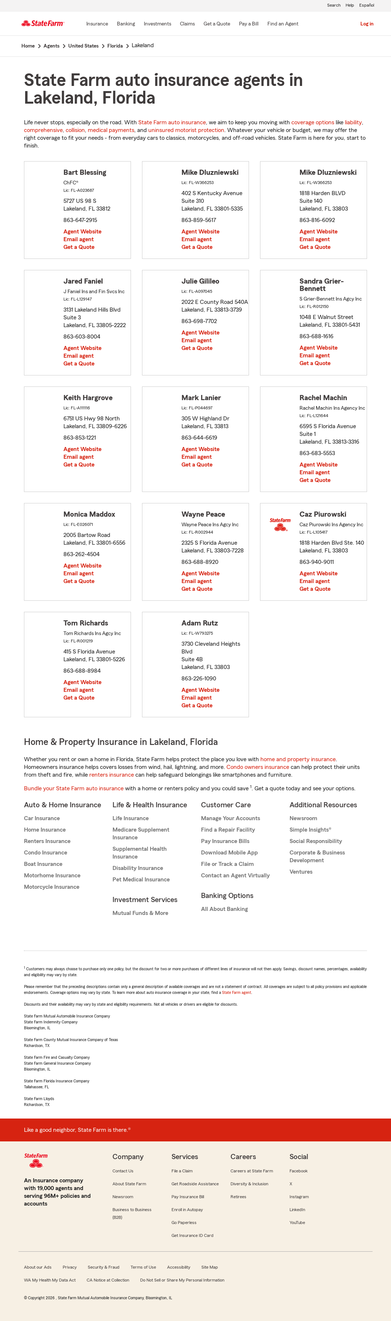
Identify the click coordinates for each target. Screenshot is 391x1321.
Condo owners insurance (257, 767)
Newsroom (303, 818)
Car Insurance (42, 818)
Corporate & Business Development (317, 856)
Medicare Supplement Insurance (141, 833)
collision (75, 130)
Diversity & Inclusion (249, 1184)
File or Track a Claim (227, 864)
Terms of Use (143, 1267)
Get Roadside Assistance (195, 1184)
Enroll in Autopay (187, 1209)
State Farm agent (236, 992)
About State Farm (129, 1184)
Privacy (70, 1267)
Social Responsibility (316, 841)
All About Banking (224, 909)
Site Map (209, 1267)
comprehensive (43, 130)
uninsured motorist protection (186, 130)
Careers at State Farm (252, 1171)
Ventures (301, 872)
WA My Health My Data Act (50, 1280)
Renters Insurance (47, 841)
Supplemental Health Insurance (140, 853)
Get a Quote (78, 247)
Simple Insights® (310, 830)
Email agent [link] (78, 239)
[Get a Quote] (217, 24)
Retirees (238, 1197)
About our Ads (38, 1267)
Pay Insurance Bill (188, 1197)
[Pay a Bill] (248, 24)
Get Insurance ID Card (193, 1235)
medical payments (111, 130)
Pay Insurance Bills (225, 841)
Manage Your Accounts (230, 818)
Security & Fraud (104, 1267)
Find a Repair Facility (228, 830)
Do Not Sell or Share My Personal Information (182, 1280)
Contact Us (123, 1171)
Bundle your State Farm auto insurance (74, 788)
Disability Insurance (138, 868)
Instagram (299, 1197)
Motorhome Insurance (52, 875)
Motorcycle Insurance (51, 887)
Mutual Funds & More (140, 913)
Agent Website (82, 232)
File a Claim (182, 1171)
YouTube (297, 1222)
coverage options (312, 122)
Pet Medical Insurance (141, 880)
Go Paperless (184, 1222)
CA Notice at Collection (108, 1280)
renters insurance (111, 775)
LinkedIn (297, 1209)
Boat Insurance (43, 864)
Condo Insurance (45, 853)
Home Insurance (45, 830)
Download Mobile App (229, 853)
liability (353, 122)
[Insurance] (97, 24)
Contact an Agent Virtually (235, 875)
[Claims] (187, 24)
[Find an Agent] (283, 24)
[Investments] (157, 24)
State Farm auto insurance (172, 122)
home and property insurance (298, 759)
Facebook (299, 1171)
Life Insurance (131, 818)
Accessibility (178, 1267)
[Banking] (126, 24)
